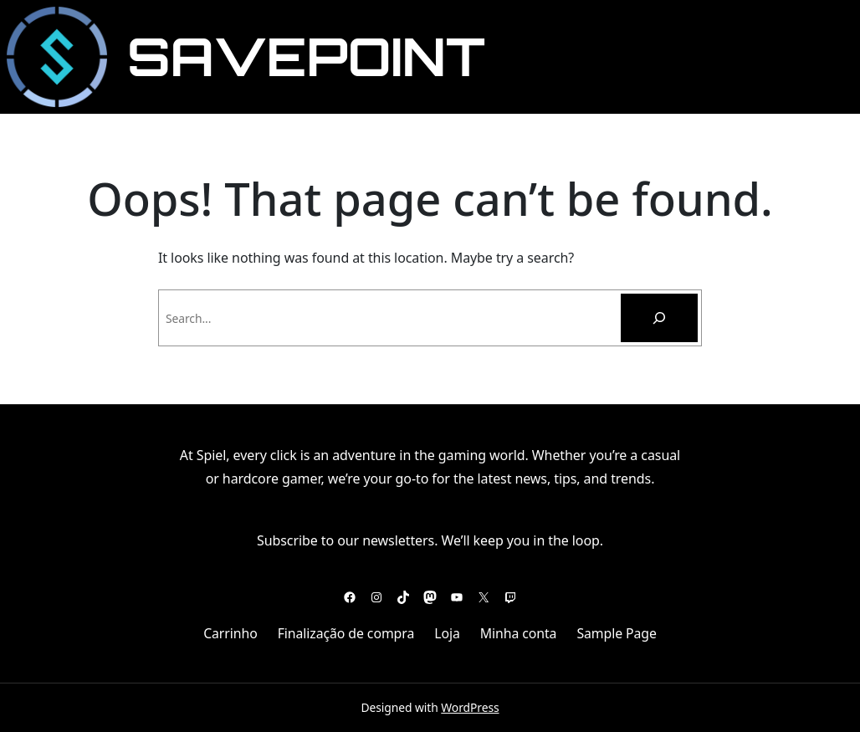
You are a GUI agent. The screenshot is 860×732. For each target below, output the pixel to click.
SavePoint (306, 56)
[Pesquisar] (659, 318)
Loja (447, 633)
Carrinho (230, 633)
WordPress (470, 707)
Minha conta (518, 633)
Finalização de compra (346, 633)
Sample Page (616, 633)
